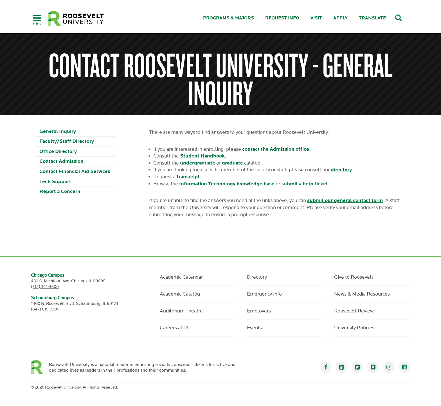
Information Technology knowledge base (226, 184)
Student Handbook (202, 156)
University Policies (354, 328)
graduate (232, 163)
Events (254, 328)
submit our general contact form (345, 200)
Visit (316, 18)
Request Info (282, 18)
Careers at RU (175, 328)
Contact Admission (61, 161)
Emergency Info (264, 294)
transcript (188, 177)
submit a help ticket (304, 184)
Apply (340, 18)
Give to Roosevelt (353, 277)
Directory (257, 277)
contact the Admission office (275, 149)
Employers (259, 311)
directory (341, 170)
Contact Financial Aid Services (74, 171)
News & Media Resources (362, 294)
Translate (372, 18)
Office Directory (58, 151)
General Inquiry (57, 131)
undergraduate (197, 163)
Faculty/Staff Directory (66, 141)
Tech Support (55, 182)
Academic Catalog (180, 294)
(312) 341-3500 (45, 286)
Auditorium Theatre (181, 311)
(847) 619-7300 (45, 309)
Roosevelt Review (354, 311)
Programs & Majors (228, 18)
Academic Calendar (181, 277)
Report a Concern (59, 191)
